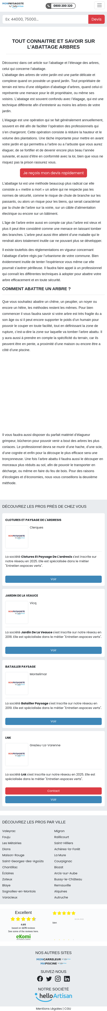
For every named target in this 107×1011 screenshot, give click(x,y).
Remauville (62, 885)
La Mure (60, 855)
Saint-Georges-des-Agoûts (23, 861)
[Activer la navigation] (99, 5)
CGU (67, 1008)
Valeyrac (9, 831)
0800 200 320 (63, 6)
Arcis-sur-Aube (65, 873)
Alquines (60, 891)
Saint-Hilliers (63, 843)
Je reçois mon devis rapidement (53, 173)
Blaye (6, 885)
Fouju (6, 837)
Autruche (61, 897)
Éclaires (8, 873)
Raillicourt (61, 837)
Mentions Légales (49, 1008)
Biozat (58, 867)
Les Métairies (11, 843)
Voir (54, 579)
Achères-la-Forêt (67, 849)
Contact (53, 791)
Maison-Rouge (13, 855)
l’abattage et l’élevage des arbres (74, 63)
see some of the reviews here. (23, 931)
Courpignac (63, 861)
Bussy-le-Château (68, 879)
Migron (59, 831)
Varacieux (9, 897)
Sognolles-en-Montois (19, 891)
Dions (6, 849)
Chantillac (10, 867)
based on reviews (23, 926)
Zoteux (7, 879)
